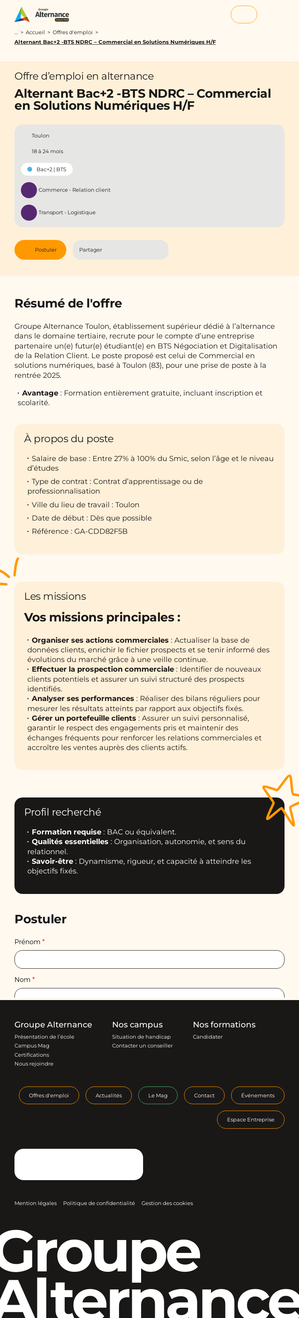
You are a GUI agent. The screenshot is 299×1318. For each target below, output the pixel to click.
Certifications (31, 1055)
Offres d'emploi (73, 32)
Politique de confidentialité (99, 1203)
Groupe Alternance (53, 1024)
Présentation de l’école (44, 1036)
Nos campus (137, 1024)
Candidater (208, 1036)
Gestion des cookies (167, 1203)
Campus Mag (31, 1045)
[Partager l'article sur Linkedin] (128, 249)
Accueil (35, 32)
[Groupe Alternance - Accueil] (45, 14)
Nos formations (224, 1024)
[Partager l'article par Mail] (144, 249)
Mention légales (35, 1203)
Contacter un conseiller (142, 1045)
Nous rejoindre (33, 1063)
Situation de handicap (141, 1036)
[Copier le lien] (159, 249)
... (16, 32)
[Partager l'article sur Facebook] (113, 249)
